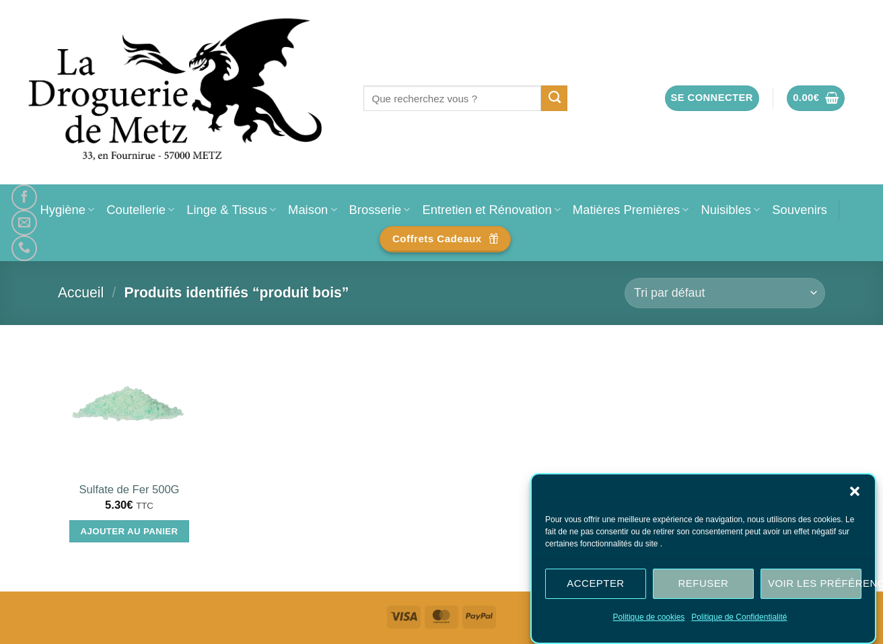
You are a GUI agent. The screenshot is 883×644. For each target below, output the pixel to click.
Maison (312, 210)
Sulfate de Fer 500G (129, 489)
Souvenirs (799, 210)
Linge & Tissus (231, 210)
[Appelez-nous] (24, 248)
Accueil (81, 292)
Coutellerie (140, 210)
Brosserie (380, 210)
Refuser (703, 586)
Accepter (595, 586)
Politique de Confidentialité (739, 619)
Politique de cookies (649, 619)
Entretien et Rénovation (491, 210)
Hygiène (67, 210)
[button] (854, 493)
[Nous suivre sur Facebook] (24, 197)
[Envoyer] (554, 98)
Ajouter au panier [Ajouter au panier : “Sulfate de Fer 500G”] (129, 531)
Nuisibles (730, 210)
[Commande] (725, 293)
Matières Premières (631, 210)
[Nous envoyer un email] (24, 223)
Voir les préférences (814, 586)
